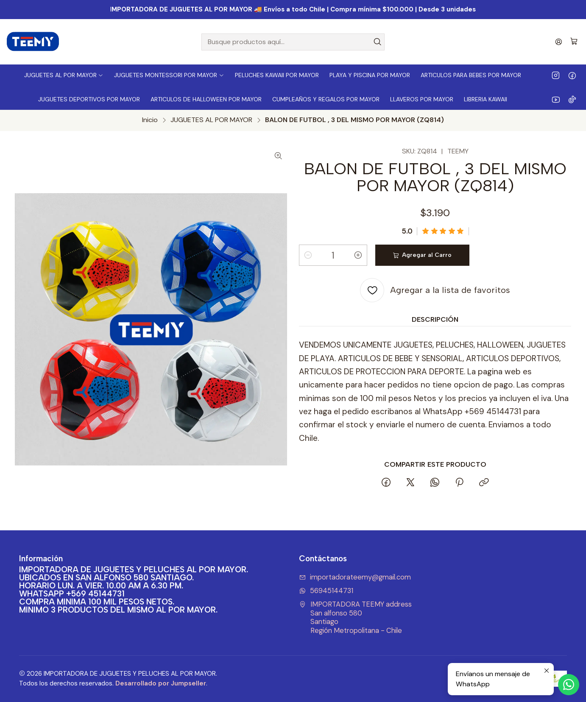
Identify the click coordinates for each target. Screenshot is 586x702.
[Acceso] (559, 42)
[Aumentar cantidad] (358, 255)
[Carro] (574, 41)
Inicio (150, 120)
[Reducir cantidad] (307, 255)
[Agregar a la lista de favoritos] (435, 290)
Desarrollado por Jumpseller (160, 683)
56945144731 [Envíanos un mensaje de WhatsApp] (326, 590)
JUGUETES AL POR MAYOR (211, 120)
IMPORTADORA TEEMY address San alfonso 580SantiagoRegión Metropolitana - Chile (355, 617)
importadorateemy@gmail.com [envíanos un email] (355, 577)
